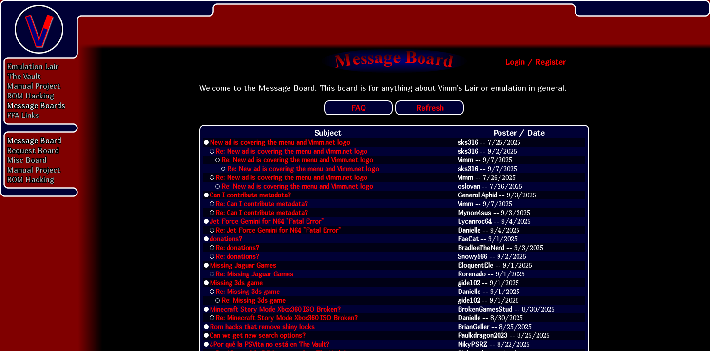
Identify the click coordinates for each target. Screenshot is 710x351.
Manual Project (33, 85)
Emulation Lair (32, 66)
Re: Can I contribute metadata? (261, 204)
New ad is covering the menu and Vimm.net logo (280, 142)
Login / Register (535, 62)
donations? (226, 239)
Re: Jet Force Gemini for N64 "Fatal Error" (278, 230)
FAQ (358, 108)
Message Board (34, 140)
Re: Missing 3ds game (247, 291)
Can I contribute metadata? (250, 195)
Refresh (430, 108)
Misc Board (27, 160)
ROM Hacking (30, 95)
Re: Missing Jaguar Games (254, 274)
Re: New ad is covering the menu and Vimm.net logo (291, 151)
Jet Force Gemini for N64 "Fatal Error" (267, 221)
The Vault (24, 76)
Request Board (33, 150)
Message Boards (36, 105)
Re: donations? (237, 248)
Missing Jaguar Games (243, 265)
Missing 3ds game (236, 283)
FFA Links (23, 115)
